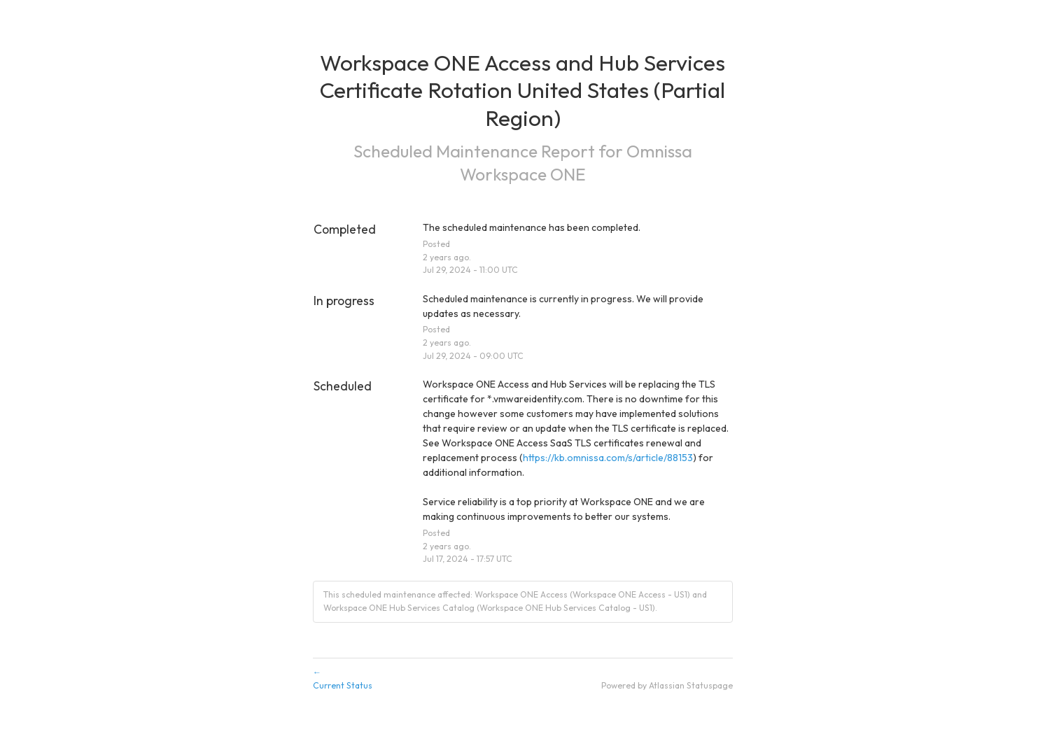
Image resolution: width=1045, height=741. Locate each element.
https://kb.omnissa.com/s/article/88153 (608, 457)
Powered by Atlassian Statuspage (667, 685)
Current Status (523, 678)
